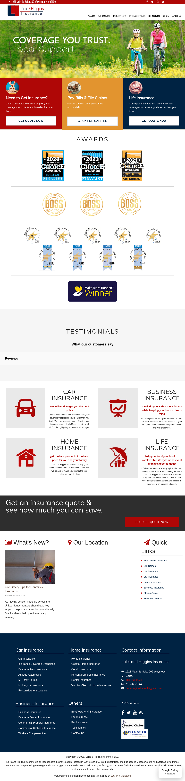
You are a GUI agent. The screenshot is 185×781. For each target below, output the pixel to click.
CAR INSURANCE (104, 15)
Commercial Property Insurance (36, 722)
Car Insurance (150, 576)
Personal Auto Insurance (32, 690)
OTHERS (166, 15)
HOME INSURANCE (119, 15)
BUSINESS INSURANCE (137, 15)
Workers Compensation (32, 733)
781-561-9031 (134, 680)
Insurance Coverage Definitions (36, 664)
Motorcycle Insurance (30, 685)
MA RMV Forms (27, 680)
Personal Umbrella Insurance (88, 674)
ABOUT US (91, 15)
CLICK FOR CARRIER (92, 121)
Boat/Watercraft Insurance (86, 711)
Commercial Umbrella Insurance (37, 728)
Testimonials (78, 727)
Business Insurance (153, 587)
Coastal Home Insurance (85, 664)
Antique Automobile (29, 674)
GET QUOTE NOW (30, 120)
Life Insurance (141, 97)
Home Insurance (152, 582)
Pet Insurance (79, 722)
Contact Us (77, 733)
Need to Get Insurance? (27, 97)
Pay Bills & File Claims (87, 97)
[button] (2, 368)
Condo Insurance (81, 669)
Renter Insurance (81, 680)
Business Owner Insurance (34, 717)
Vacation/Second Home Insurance (91, 685)
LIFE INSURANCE (154, 15)
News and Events (152, 598)
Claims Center (150, 593)
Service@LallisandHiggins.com (143, 688)
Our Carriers (149, 566)
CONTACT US (176, 15)
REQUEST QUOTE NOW (151, 522)
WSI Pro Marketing (121, 775)
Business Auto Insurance (32, 669)
